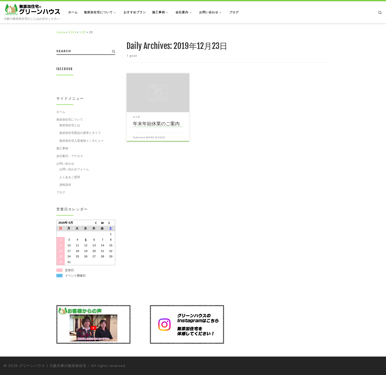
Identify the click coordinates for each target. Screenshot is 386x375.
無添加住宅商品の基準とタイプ (80, 132)
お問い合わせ (65, 163)
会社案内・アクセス (69, 156)
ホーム (60, 111)
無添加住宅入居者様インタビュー (81, 140)
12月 (82, 32)
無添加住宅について (69, 119)
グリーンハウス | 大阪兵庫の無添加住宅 (52, 365)
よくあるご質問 (69, 177)
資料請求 (65, 184)
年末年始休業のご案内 (156, 123)
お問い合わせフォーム (74, 169)
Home (60, 32)
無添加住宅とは (69, 125)
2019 (72, 32)
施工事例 (62, 148)
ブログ (60, 192)
